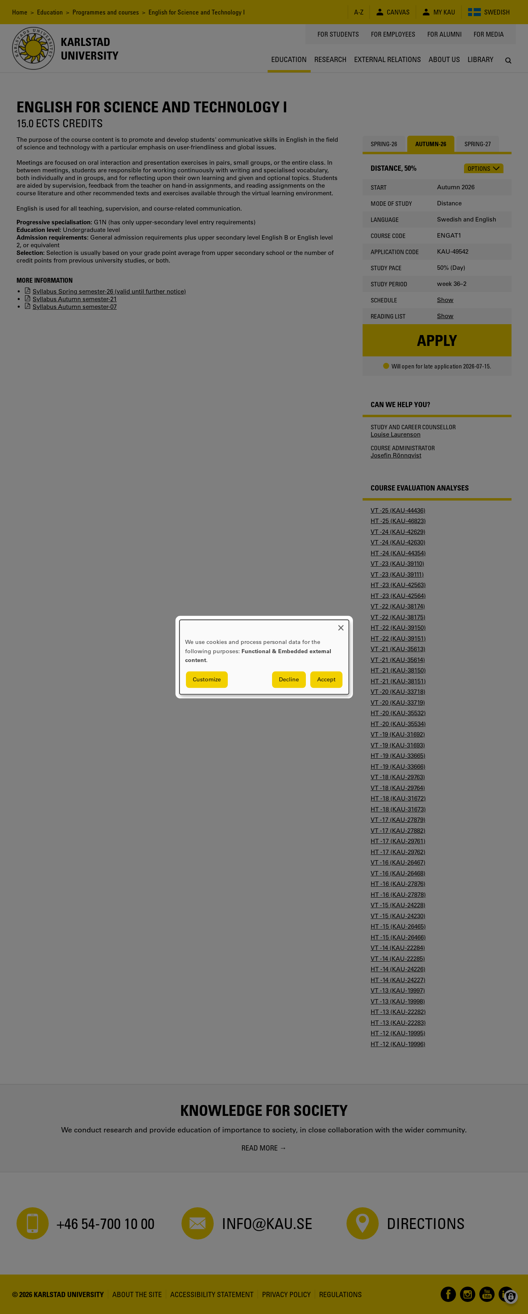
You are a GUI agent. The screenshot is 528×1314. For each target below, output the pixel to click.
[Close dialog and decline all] (341, 625)
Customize (207, 679)
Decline (289, 679)
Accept (326, 679)
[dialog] (264, 657)
